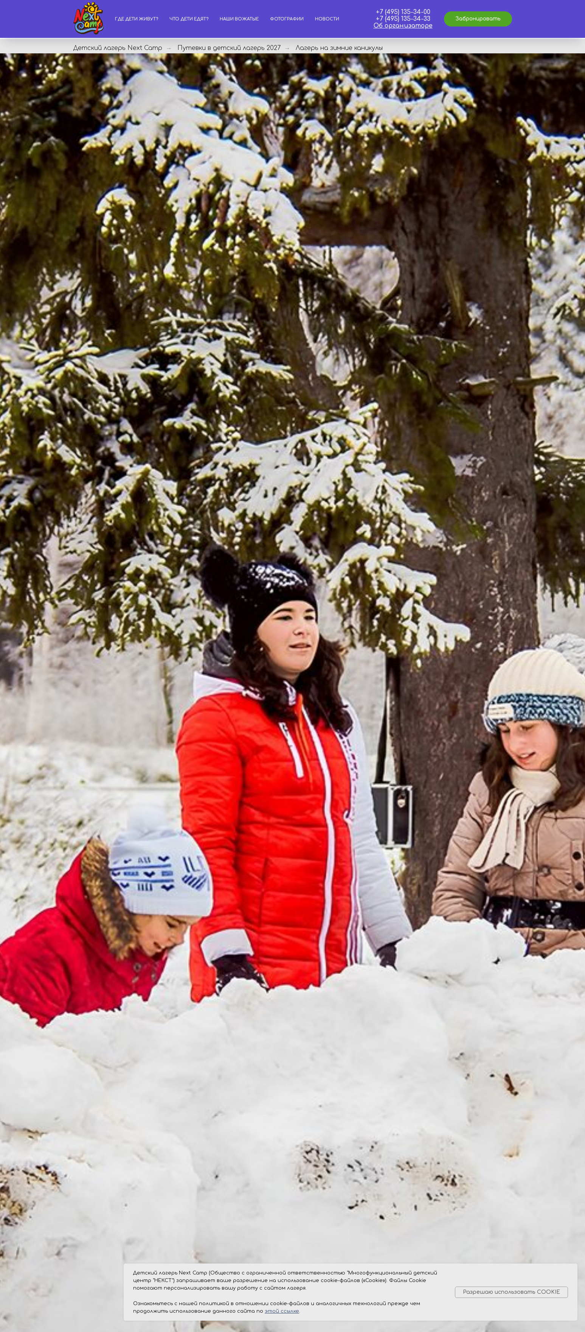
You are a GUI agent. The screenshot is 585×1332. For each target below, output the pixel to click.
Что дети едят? (188, 19)
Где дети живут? (136, 19)
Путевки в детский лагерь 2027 (229, 48)
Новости (327, 19)
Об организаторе (403, 25)
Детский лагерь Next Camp (117, 48)
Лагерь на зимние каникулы (339, 48)
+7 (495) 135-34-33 (403, 19)
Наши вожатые (239, 19)
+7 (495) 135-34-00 (403, 12)
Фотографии (287, 19)
